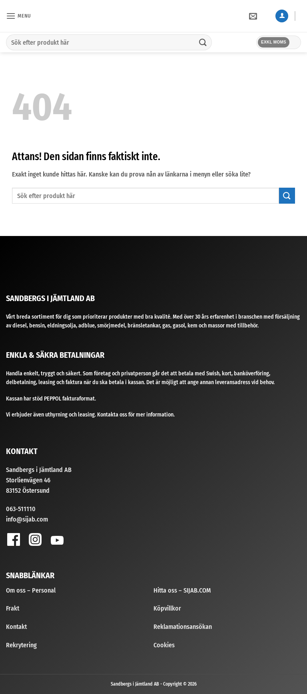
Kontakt (16, 627)
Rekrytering (21, 645)
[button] (18, 16)
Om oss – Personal (31, 590)
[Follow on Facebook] (13, 539)
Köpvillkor (167, 608)
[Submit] (203, 42)
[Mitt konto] (281, 16)
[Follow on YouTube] (57, 542)
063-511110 (21, 509)
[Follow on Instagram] (35, 539)
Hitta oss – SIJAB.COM (182, 590)
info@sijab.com (27, 519)
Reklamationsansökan (183, 627)
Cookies (164, 645)
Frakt (12, 608)
